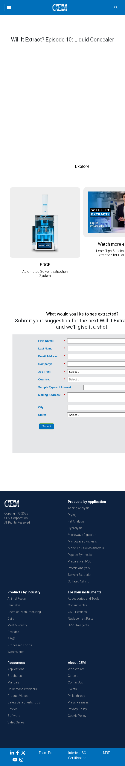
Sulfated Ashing (78, 581)
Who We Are (76, 669)
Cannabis (14, 605)
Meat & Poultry (17, 625)
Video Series (16, 722)
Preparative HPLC (79, 561)
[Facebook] (18, 753)
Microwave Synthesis (82, 541)
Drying (72, 514)
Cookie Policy (77, 715)
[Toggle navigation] (8, 7)
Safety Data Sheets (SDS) (24, 702)
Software (14, 715)
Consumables (77, 605)
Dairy (11, 618)
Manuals (13, 682)
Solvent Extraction (80, 574)
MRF (106, 753)
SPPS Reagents (78, 625)
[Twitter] (24, 753)
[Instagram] (21, 760)
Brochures (15, 675)
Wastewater (16, 652)
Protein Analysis (79, 568)
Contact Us (75, 682)
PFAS (11, 638)
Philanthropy (76, 695)
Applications (16, 669)
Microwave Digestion (82, 534)
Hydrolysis (75, 528)
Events (72, 689)
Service (12, 709)
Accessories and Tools (83, 598)
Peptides (13, 632)
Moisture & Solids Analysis (86, 548)
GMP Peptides (77, 612)
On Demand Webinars (22, 689)
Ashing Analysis (79, 508)
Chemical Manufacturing (24, 612)
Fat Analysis (76, 521)
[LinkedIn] (12, 753)
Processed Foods (20, 645)
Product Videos (18, 695)
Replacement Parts (80, 618)
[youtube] (15, 760)
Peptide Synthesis (80, 554)
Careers (73, 675)
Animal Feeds (17, 598)
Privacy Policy (77, 709)
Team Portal (48, 753)
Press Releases (78, 702)
